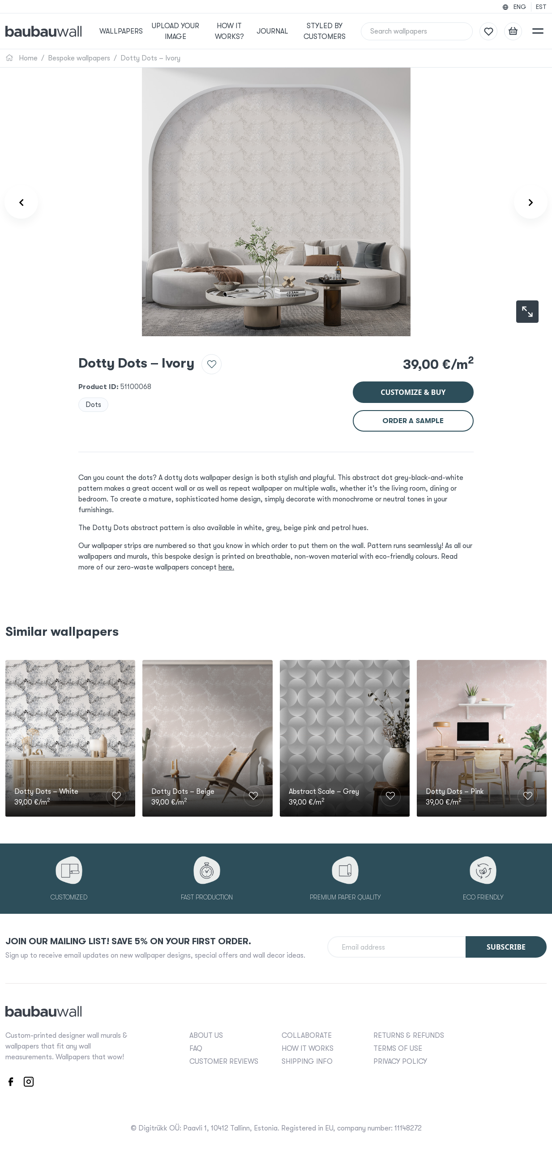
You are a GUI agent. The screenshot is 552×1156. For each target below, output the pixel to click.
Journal (272, 31)
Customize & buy (413, 392)
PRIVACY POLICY (400, 1062)
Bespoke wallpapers (79, 58)
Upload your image (175, 31)
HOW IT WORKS (308, 1049)
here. (226, 567)
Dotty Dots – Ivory (150, 58)
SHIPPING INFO (307, 1062)
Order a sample (413, 421)
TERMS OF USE (397, 1049)
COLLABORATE (307, 1036)
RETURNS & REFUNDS (408, 1036)
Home (21, 58)
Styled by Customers (325, 31)
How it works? (229, 31)
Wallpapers (121, 31)
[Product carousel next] (531, 202)
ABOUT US (206, 1036)
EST (541, 6)
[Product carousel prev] (21, 202)
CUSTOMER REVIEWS (223, 1062)
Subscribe (506, 947)
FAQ (195, 1049)
